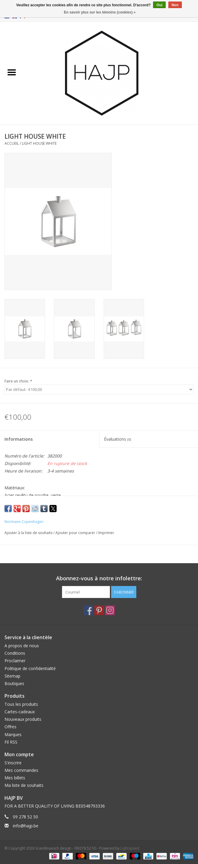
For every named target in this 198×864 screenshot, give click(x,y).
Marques (13, 734)
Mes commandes (21, 770)
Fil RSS (10, 742)
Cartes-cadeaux (19, 711)
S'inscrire (13, 763)
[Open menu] (11, 72)
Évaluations (117, 439)
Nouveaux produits (22, 719)
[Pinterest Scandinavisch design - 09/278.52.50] (99, 610)
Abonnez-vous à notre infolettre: (99, 578)
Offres (10, 727)
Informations (18, 439)
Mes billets (14, 778)
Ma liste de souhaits (23, 785)
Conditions (14, 653)
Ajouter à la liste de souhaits (28, 532)
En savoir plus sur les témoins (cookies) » (99, 12)
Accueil (11, 143)
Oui (159, 5)
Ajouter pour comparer (75, 532)
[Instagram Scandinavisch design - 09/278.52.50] (110, 610)
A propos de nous (21, 645)
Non (175, 5)
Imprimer (106, 532)
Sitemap (12, 676)
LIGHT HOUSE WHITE (39, 143)
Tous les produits (21, 704)
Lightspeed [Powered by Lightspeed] (129, 848)
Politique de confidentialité (30, 668)
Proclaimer (14, 660)
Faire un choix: (18, 381)
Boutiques (14, 683)
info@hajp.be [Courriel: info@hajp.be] (25, 826)
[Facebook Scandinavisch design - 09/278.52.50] (88, 610)
